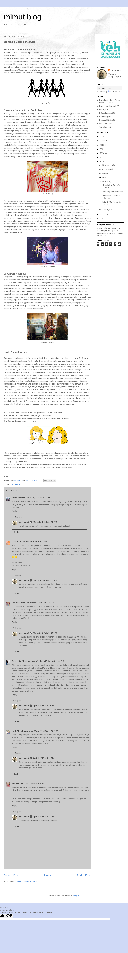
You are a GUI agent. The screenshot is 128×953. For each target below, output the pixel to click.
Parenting (103, 116)
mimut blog (22, 17)
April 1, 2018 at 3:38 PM (34, 783)
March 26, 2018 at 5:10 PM (45, 522)
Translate (114, 91)
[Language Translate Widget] (109, 88)
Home (48, 875)
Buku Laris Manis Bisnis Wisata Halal (109, 101)
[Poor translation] (9, 916)
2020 (102, 153)
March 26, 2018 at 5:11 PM (45, 580)
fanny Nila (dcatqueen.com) (25, 661)
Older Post (84, 875)
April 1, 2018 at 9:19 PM (43, 705)
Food (101, 109)
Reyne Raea (17, 783)
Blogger (75, 895)
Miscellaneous (105, 113)
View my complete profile (115, 75)
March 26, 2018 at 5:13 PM (45, 632)
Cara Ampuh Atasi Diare (112, 191)
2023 (102, 140)
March (105, 181)
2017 (102, 214)
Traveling (103, 127)
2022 (102, 145)
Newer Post (11, 875)
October (106, 169)
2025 (102, 136)
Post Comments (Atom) (26, 881)
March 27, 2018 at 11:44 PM (51, 661)
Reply (14, 511)
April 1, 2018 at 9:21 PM (43, 758)
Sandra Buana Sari (20, 602)
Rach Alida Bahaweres (22, 731)
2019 (102, 157)
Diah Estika (17, 541)
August (105, 173)
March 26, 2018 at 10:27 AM (42, 602)
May (104, 177)
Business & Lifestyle (108, 106)
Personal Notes (106, 120)
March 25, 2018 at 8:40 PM (35, 541)
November (107, 165)
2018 (102, 161)
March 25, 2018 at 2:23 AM (38, 497)
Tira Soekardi (18, 497)
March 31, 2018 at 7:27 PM (46, 731)
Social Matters (16, 484)
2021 (102, 149)
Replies (18, 517)
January (105, 209)
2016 (102, 218)
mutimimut (24, 522)
